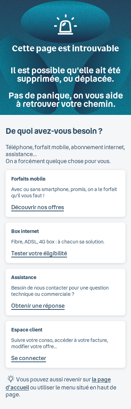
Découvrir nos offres (37, 207)
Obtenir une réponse (38, 305)
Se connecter (28, 358)
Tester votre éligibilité (39, 253)
